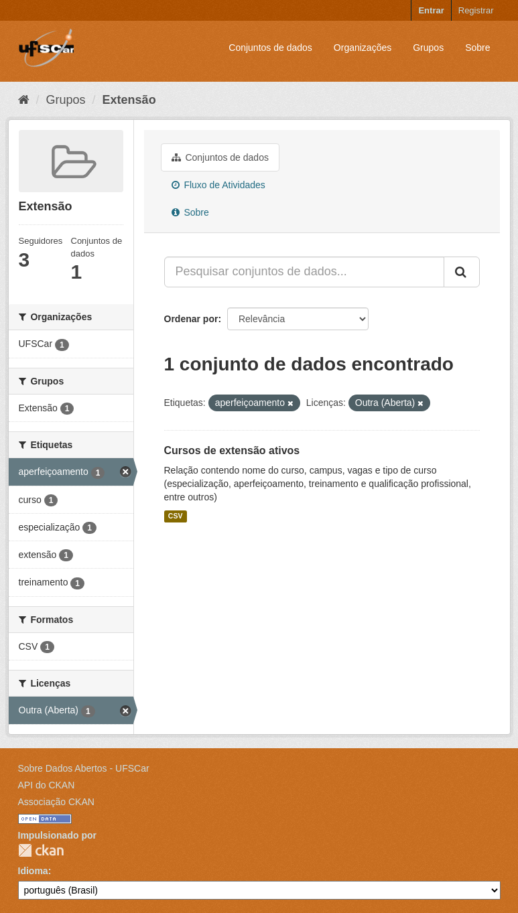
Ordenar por (191, 318)
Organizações (362, 47)
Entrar (431, 10)
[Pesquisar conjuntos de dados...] (304, 272)
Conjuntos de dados (270, 47)
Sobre (477, 47)
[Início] (23, 100)
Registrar (476, 10)
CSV (175, 516)
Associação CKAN (56, 801)
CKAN (41, 850)
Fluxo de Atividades (218, 185)
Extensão (129, 100)
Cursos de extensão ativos (232, 450)
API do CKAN (46, 785)
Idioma (33, 870)
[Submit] (462, 272)
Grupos (428, 47)
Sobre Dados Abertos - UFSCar (83, 768)
